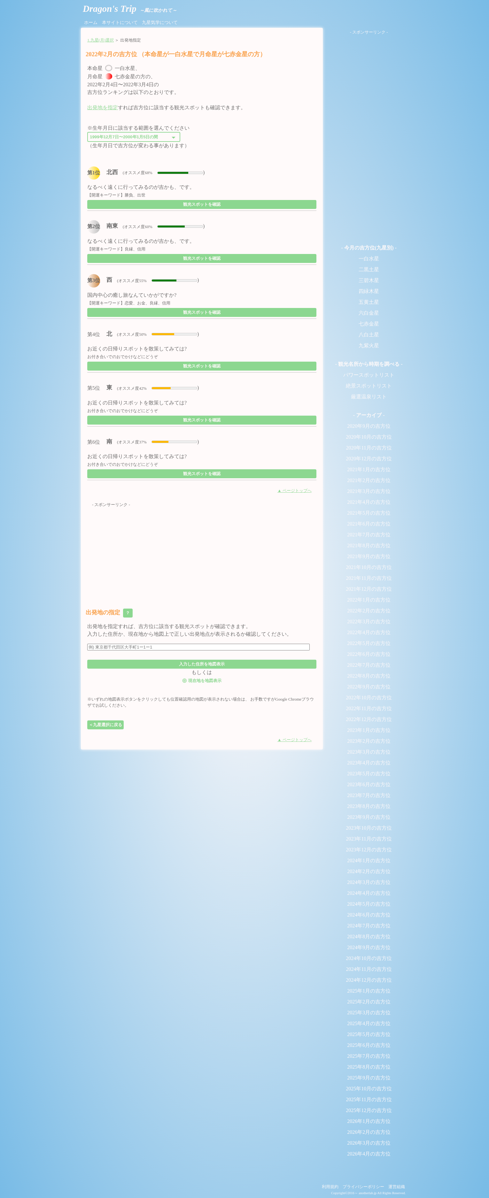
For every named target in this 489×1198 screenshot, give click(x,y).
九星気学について (160, 22)
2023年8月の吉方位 (369, 806)
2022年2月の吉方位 (369, 610)
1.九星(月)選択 (100, 40)
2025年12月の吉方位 (369, 1110)
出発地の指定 (109, 613)
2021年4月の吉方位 (369, 502)
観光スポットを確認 (202, 204)
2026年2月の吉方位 (369, 1132)
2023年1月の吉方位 (369, 730)
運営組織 (396, 1187)
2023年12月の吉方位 (369, 849)
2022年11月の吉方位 (369, 708)
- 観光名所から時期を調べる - (369, 364)
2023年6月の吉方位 (369, 784)
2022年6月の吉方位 (369, 654)
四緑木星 (369, 291)
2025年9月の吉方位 (369, 1077)
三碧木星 (369, 280)
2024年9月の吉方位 (369, 947)
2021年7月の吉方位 (369, 534)
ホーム (90, 22)
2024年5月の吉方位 (369, 904)
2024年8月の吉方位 (369, 936)
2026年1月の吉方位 (369, 1121)
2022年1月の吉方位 (369, 600)
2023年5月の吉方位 (369, 773)
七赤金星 (369, 323)
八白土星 (369, 334)
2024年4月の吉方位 (369, 893)
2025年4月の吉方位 (369, 1023)
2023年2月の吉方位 (369, 741)
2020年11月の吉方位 (369, 447)
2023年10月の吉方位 (369, 828)
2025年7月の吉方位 (369, 1056)
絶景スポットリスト (369, 385)
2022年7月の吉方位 (369, 665)
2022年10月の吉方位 (369, 697)
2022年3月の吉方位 (369, 621)
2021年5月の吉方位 (369, 513)
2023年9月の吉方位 (369, 817)
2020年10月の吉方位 (369, 437)
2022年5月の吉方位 (369, 643)
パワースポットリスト (368, 375)
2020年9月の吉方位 (369, 426)
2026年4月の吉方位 (369, 1153)
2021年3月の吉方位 (369, 491)
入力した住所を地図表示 (202, 664)
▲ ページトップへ (294, 490)
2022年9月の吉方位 (369, 686)
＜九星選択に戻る (105, 724)
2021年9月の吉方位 (369, 556)
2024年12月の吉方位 (369, 980)
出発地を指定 (102, 107)
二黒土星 (369, 269)
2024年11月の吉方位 (369, 969)
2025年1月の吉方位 (369, 991)
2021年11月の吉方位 (369, 578)
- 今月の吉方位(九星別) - (368, 247)
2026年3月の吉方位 (369, 1143)
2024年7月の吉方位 (369, 925)
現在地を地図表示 (201, 680)
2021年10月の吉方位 (369, 567)
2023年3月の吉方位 (369, 752)
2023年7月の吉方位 (369, 795)
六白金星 (369, 313)
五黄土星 (369, 302)
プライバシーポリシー (363, 1187)
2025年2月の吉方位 (369, 1001)
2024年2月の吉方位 (369, 871)
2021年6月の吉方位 (369, 523)
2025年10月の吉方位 (369, 1088)
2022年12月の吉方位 (369, 719)
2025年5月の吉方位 (369, 1034)
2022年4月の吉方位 (369, 632)
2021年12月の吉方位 (369, 589)
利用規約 (330, 1187)
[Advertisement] (201, 552)
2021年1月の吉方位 (369, 469)
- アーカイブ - (369, 415)
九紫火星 (369, 345)
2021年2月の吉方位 (369, 480)
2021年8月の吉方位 (369, 545)
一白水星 (369, 258)
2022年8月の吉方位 (369, 676)
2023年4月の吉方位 (369, 762)
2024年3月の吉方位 (369, 882)
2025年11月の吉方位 (369, 1099)
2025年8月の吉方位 (369, 1067)
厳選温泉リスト (369, 396)
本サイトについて (120, 22)
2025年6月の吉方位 (369, 1045)
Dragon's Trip (130, 9)
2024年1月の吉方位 (369, 860)
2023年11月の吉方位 (369, 838)
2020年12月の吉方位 (369, 458)
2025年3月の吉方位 (369, 1012)
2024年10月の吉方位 (369, 958)
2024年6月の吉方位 (369, 915)
